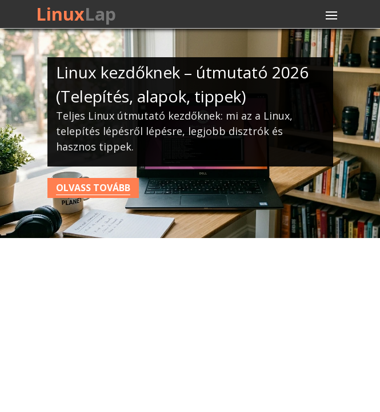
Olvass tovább (93, 187)
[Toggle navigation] (331, 15)
